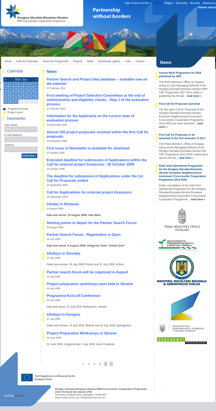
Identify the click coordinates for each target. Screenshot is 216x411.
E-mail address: (14, 135)
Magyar (168, 3)
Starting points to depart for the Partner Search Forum (92, 223)
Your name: (11, 125)
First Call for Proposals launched (179, 103)
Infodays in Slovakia (63, 253)
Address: (10, 145)
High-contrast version (136, 3)
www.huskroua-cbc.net (67, 397)
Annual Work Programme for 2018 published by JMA (180, 74)
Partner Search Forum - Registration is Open (84, 234)
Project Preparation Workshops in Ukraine (82, 333)
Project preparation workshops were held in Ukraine (90, 284)
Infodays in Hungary (63, 314)
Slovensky (182, 3)
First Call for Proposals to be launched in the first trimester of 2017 (182, 136)
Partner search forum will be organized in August (87, 272)
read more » (194, 96)
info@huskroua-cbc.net (92, 397)
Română (195, 3)
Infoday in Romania (63, 204)
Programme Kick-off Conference (73, 296)
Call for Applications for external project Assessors (89, 192)
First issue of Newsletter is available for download (88, 148)
